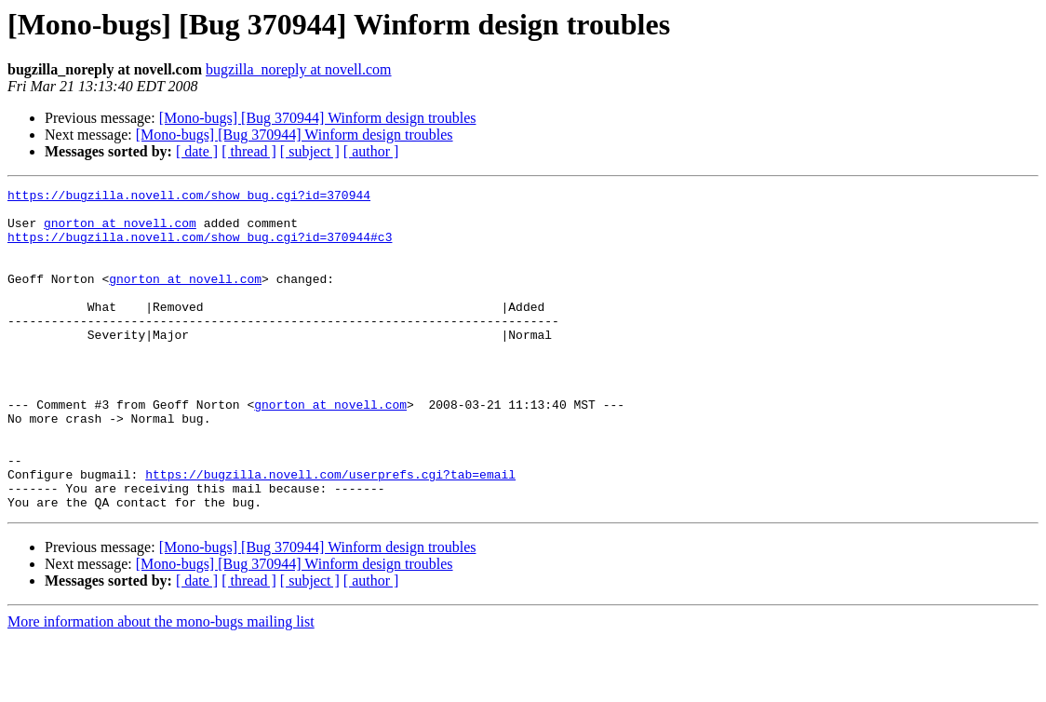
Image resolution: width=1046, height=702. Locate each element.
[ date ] (197, 151)
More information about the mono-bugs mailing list (161, 686)
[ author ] (371, 151)
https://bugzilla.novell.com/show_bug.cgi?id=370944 (188, 197)
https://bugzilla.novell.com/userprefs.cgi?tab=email (330, 532)
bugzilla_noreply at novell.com (299, 69)
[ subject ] (310, 151)
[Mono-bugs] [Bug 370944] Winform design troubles (317, 118)
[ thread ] (248, 151)
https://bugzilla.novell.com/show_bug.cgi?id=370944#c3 (199, 247)
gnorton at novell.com (120, 231)
